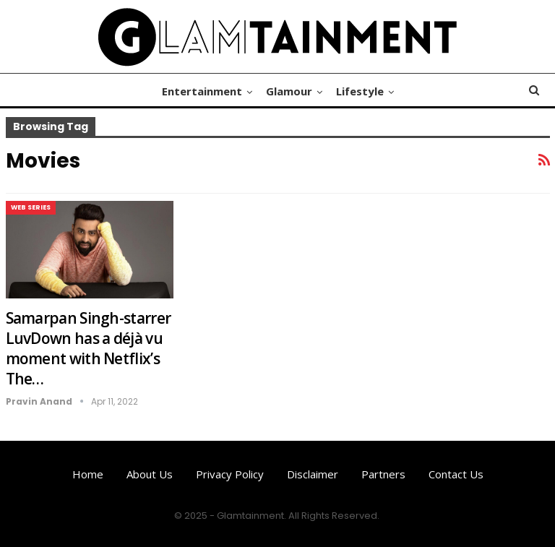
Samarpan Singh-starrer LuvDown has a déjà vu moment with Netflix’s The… (88, 348)
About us (149, 474)
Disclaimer (312, 474)
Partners (383, 474)
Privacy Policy (230, 474)
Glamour (289, 91)
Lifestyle (360, 91)
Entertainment (202, 91)
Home (87, 474)
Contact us (456, 474)
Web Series (31, 207)
